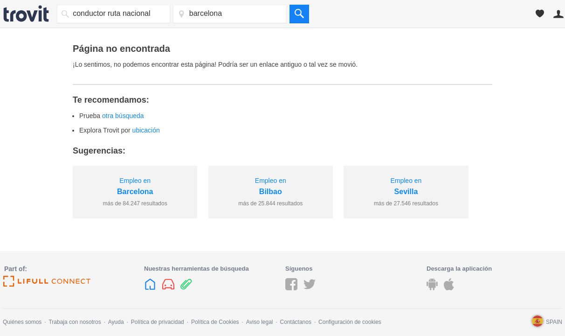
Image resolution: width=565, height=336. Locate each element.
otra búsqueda (123, 115)
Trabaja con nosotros (74, 322)
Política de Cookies (215, 322)
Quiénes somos (22, 322)
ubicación (146, 130)
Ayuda (116, 322)
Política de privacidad (157, 322)
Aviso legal (259, 322)
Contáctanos (295, 322)
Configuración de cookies (349, 322)
